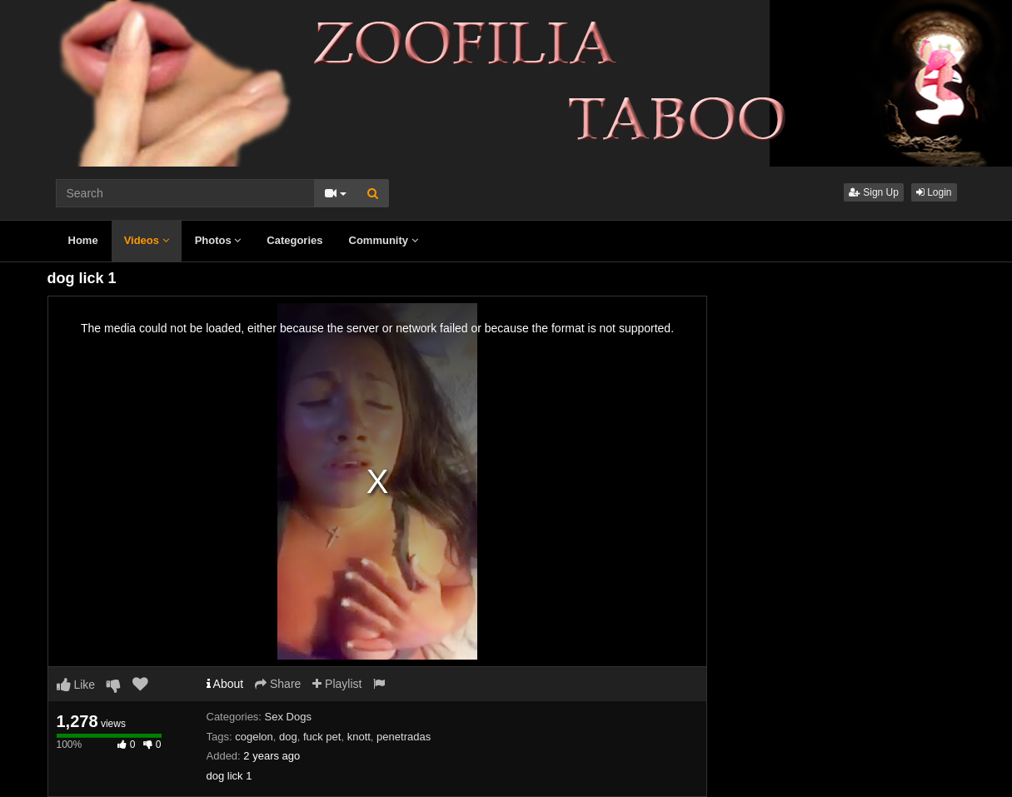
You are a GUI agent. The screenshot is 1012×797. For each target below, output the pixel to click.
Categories (294, 240)
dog (288, 736)
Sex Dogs (288, 716)
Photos (218, 240)
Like (76, 684)
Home (83, 240)
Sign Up (874, 192)
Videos (146, 240)
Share (278, 683)
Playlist (336, 683)
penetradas (403, 736)
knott (359, 736)
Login (934, 192)
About (225, 683)
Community (383, 240)
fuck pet (322, 736)
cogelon (254, 736)
